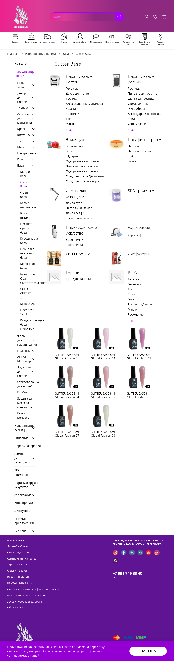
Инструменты (23, 153)
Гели (131, 299)
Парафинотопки (139, 151)
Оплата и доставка (18, 552)
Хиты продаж (78, 254)
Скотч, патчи (137, 124)
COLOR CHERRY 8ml (25, 293)
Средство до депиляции (82, 181)
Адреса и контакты (19, 564)
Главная (13, 54)
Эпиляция (75, 139)
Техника (71, 99)
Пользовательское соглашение (26, 595)
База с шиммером (28, 205)
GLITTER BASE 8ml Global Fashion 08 (103, 434)
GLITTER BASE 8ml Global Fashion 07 (67, 434)
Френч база (25, 195)
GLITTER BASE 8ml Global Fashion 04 (67, 395)
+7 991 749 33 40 (127, 573)
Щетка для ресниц (141, 99)
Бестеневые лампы (79, 218)
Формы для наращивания (23, 340)
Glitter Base (24, 184)
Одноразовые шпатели (82, 171)
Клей (131, 119)
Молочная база (27, 266)
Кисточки (72, 114)
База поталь (25, 215)
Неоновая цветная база (27, 253)
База (65, 54)
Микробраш (136, 109)
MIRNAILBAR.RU (17, 540)
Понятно (148, 651)
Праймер (23, 392)
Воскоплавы (74, 146)
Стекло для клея (139, 104)
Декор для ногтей (78, 94)
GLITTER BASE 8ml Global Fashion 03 (139, 356)
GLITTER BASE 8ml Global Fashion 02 (103, 356)
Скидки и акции (17, 570)
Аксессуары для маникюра (84, 104)
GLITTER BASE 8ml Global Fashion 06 (139, 395)
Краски (71, 109)
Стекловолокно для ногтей (26, 384)
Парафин (134, 146)
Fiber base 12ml (27, 312)
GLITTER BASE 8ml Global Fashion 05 (103, 395)
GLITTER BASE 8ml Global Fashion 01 (67, 356)
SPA (130, 156)
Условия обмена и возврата (24, 601)
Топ (68, 119)
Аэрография (139, 227)
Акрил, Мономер (23, 359)
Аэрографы (136, 235)
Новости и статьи (18, 576)
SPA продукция (141, 190)
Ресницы (134, 88)
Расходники (136, 314)
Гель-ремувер (23, 415)
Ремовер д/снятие (140, 304)
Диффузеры (138, 254)
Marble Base (25, 174)
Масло (70, 124)
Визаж (132, 161)
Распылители (75, 245)
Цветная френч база (26, 228)
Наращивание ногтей (40, 54)
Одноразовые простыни (83, 161)
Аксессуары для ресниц (144, 114)
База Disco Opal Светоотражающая (28, 278)
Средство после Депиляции (85, 176)
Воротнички (74, 240)
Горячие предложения (78, 275)
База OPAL (27, 304)
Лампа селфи (75, 213)
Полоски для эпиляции (82, 166)
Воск (69, 151)
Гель (20, 159)
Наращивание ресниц (141, 79)
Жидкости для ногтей (23, 371)
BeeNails (135, 272)
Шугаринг (73, 156)
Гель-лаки (73, 88)
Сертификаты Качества (21, 558)
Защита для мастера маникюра (25, 403)
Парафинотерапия (145, 139)
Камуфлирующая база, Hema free (28, 324)
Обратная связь (17, 607)
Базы (131, 294)
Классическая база (28, 241)
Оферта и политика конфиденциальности (33, 589)
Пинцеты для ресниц (142, 94)
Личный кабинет (17, 546)
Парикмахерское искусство (81, 230)
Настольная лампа (79, 208)
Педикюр (23, 351)
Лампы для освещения (76, 193)
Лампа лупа (74, 203)
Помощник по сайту (19, 582)
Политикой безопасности (58, 655)
